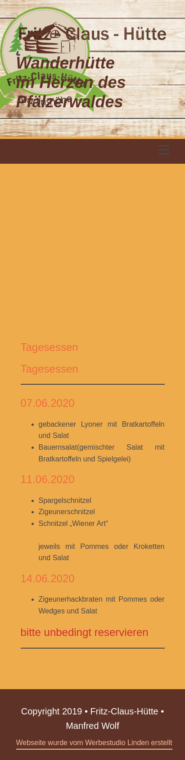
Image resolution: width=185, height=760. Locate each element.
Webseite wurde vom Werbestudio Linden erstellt (94, 742)
